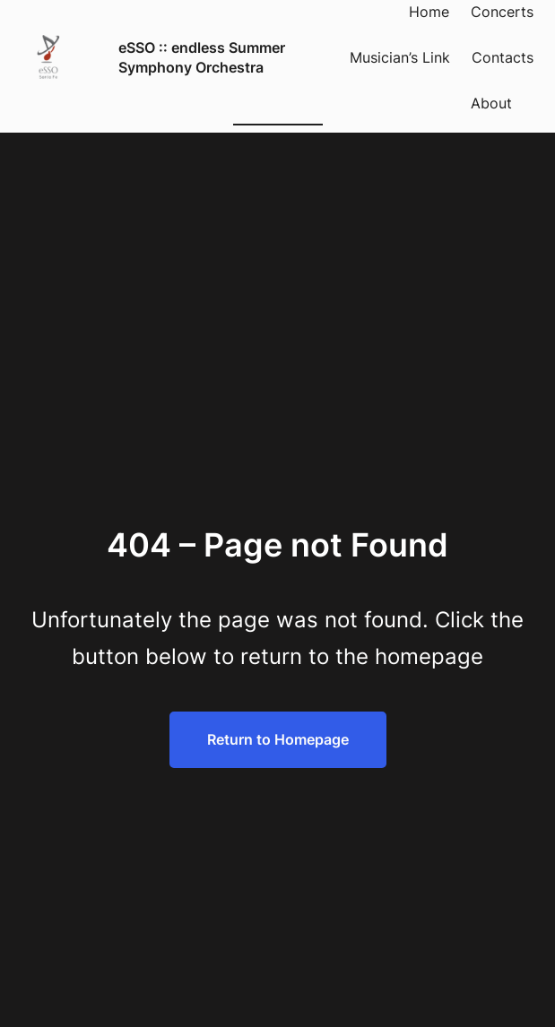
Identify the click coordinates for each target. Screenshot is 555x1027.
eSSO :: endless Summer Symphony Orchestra (201, 57)
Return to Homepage (278, 739)
